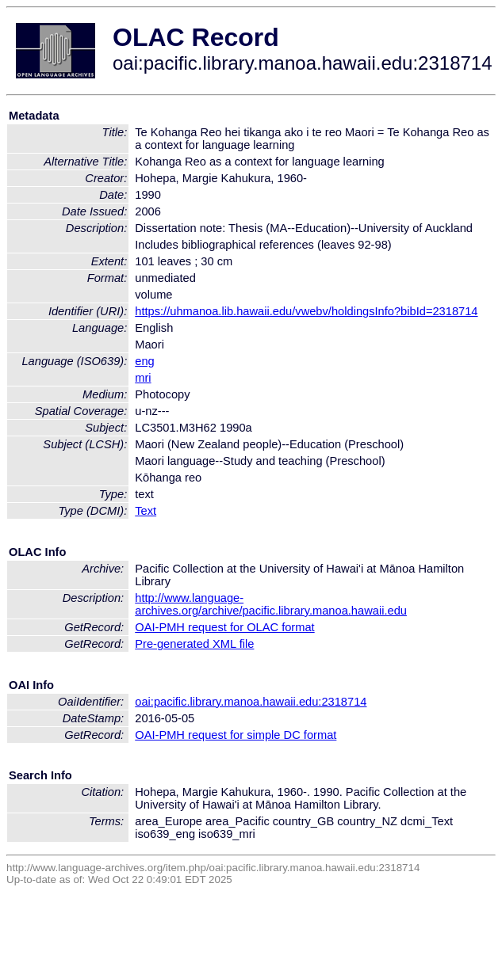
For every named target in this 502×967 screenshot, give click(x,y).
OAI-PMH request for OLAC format (224, 627)
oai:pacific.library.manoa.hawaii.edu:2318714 (250, 701)
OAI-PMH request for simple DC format (235, 735)
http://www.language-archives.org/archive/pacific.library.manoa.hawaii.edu (271, 604)
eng (144, 361)
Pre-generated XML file (194, 644)
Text (145, 510)
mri (143, 377)
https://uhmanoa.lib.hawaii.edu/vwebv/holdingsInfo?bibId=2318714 (306, 311)
